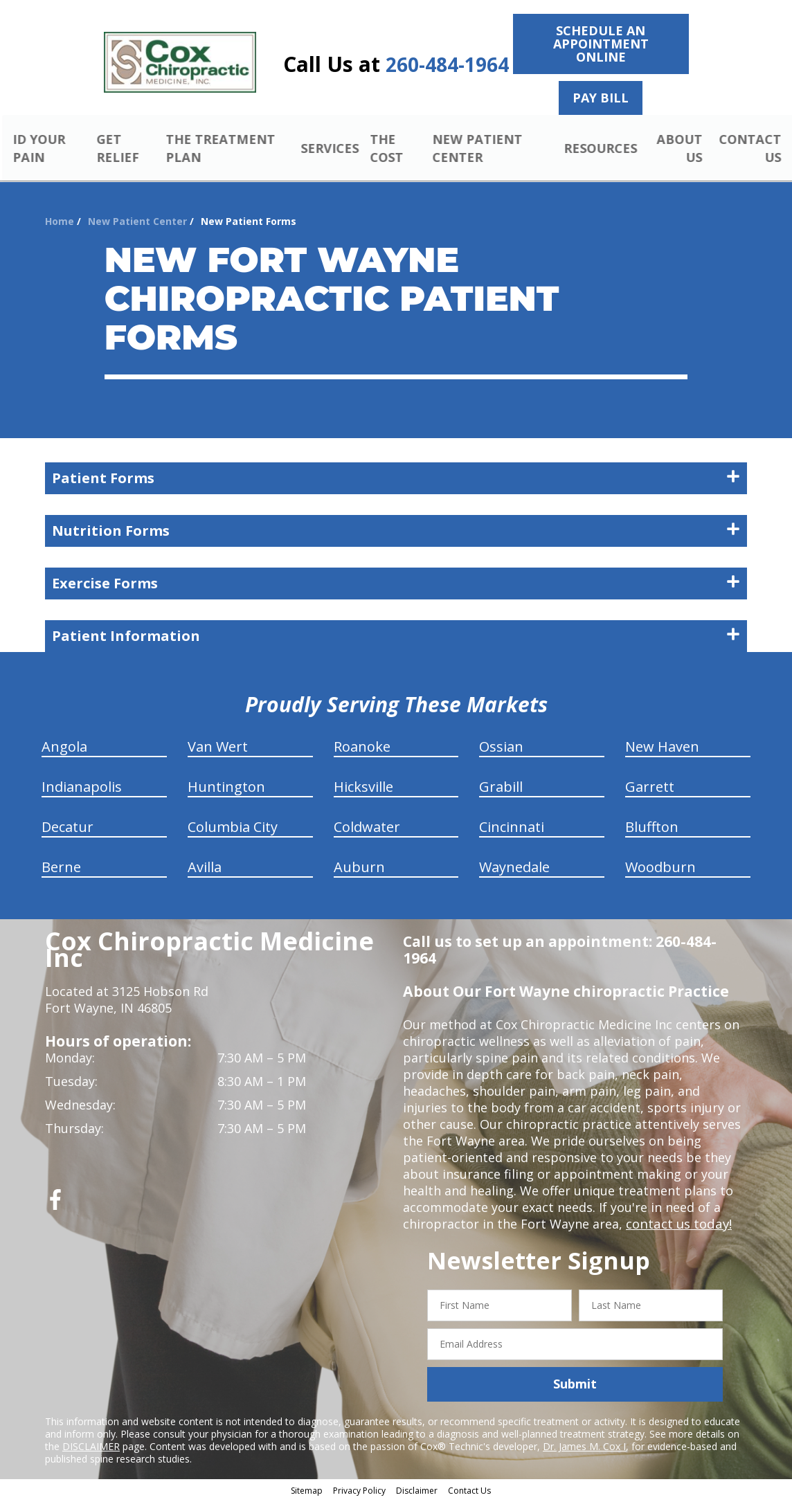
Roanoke (362, 748)
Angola (64, 748)
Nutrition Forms (396, 532)
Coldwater (367, 829)
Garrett (649, 788)
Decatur (67, 829)
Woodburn (660, 869)
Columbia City (233, 829)
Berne (61, 869)
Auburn (359, 869)
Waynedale (514, 869)
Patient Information (396, 637)
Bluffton (651, 829)
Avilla (205, 869)
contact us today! (677, 1226)
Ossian (501, 748)
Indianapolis (82, 788)
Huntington (226, 788)
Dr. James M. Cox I (584, 1447)
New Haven (662, 748)
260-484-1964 (447, 64)
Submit (575, 1385)
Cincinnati (511, 829)
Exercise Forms (396, 585)
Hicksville (363, 788)
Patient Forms (396, 480)
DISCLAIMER (91, 1447)
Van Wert (218, 748)
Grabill (501, 788)
